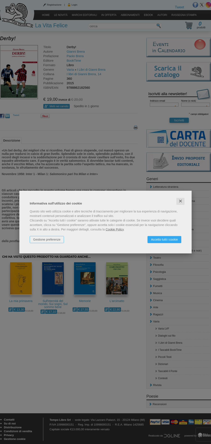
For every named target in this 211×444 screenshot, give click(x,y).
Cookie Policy (115, 229)
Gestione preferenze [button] (47, 239)
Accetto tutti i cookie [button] (164, 239)
